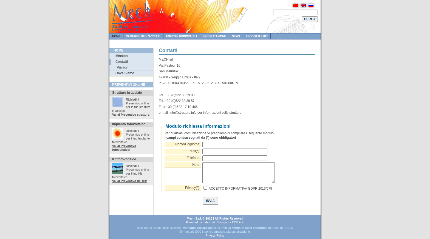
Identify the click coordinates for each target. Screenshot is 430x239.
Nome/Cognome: (187, 144)
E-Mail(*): (193, 151)
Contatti (121, 62)
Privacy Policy (215, 235)
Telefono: (193, 158)
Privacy (122, 67)
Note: (196, 165)
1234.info (238, 222)
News (236, 36)
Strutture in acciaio (129, 26)
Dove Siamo (124, 73)
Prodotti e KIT (257, 36)
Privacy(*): (192, 188)
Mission (121, 56)
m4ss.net (209, 222)
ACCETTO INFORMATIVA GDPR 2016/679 (240, 188)
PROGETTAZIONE (214, 36)
